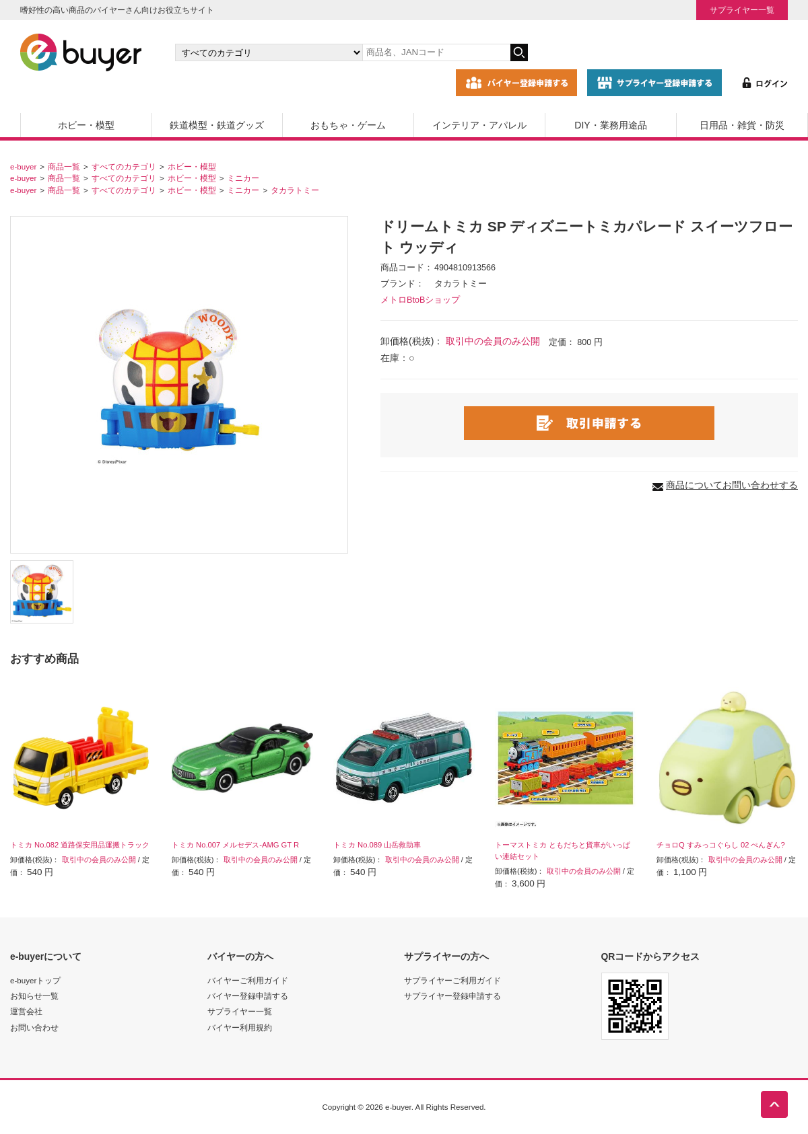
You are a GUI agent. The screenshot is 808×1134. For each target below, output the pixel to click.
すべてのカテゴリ (124, 166)
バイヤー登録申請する (247, 995)
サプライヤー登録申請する (452, 995)
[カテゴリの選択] (268, 52)
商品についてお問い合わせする (732, 485)
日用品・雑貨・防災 (742, 125)
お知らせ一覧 (34, 995)
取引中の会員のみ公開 (493, 341)
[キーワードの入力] (436, 52)
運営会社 (26, 1011)
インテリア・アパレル (479, 125)
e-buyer (23, 166)
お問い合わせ (34, 1027)
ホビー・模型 (86, 125)
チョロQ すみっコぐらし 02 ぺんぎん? (720, 845)
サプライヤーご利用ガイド (452, 980)
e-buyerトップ (35, 980)
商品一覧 (64, 166)
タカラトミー (295, 190)
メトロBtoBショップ (420, 300)
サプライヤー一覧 (742, 9)
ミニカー (243, 178)
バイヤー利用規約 (239, 1027)
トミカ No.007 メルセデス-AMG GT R (235, 845)
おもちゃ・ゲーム (348, 125)
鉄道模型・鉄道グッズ (217, 125)
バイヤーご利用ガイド (247, 980)
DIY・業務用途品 (610, 125)
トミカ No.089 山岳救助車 (377, 845)
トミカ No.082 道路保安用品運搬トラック (79, 845)
